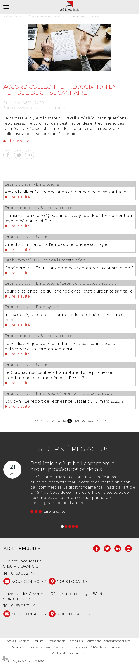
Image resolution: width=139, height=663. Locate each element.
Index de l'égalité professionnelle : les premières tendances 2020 (65, 317)
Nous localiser (73, 581)
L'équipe (37, 640)
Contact (59, 647)
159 (82, 420)
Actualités (18, 647)
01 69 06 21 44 (23, 573)
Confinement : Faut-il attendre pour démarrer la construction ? (69, 267)
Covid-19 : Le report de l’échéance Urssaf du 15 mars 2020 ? (64, 401)
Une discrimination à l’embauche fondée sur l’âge (56, 244)
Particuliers (75, 640)
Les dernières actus (70, 449)
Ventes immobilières (117, 640)
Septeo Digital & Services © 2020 (23, 661)
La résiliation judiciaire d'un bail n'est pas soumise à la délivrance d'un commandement (60, 346)
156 (64, 420)
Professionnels (56, 640)
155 (58, 420)
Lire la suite (18, 141)
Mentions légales (62, 653)
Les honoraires (77, 647)
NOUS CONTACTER (28, 581)
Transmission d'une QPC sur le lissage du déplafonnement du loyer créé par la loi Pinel (68, 218)
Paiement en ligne (39, 647)
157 (70, 420)
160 (88, 420)
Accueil (11, 640)
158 (76, 420)
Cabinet (24, 640)
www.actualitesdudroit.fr (42, 108)
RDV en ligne (98, 647)
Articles (80, 653)
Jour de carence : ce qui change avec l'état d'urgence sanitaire (69, 291)
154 (52, 420)
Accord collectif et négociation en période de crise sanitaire (65, 192)
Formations (93, 640)
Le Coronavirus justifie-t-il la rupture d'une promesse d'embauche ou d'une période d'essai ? (58, 375)
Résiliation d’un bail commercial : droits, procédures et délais (74, 466)
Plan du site (117, 647)
